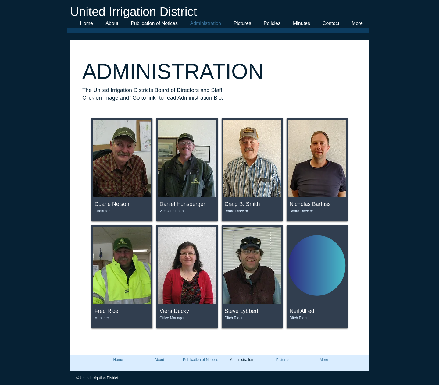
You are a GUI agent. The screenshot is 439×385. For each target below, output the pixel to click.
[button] (121, 169)
